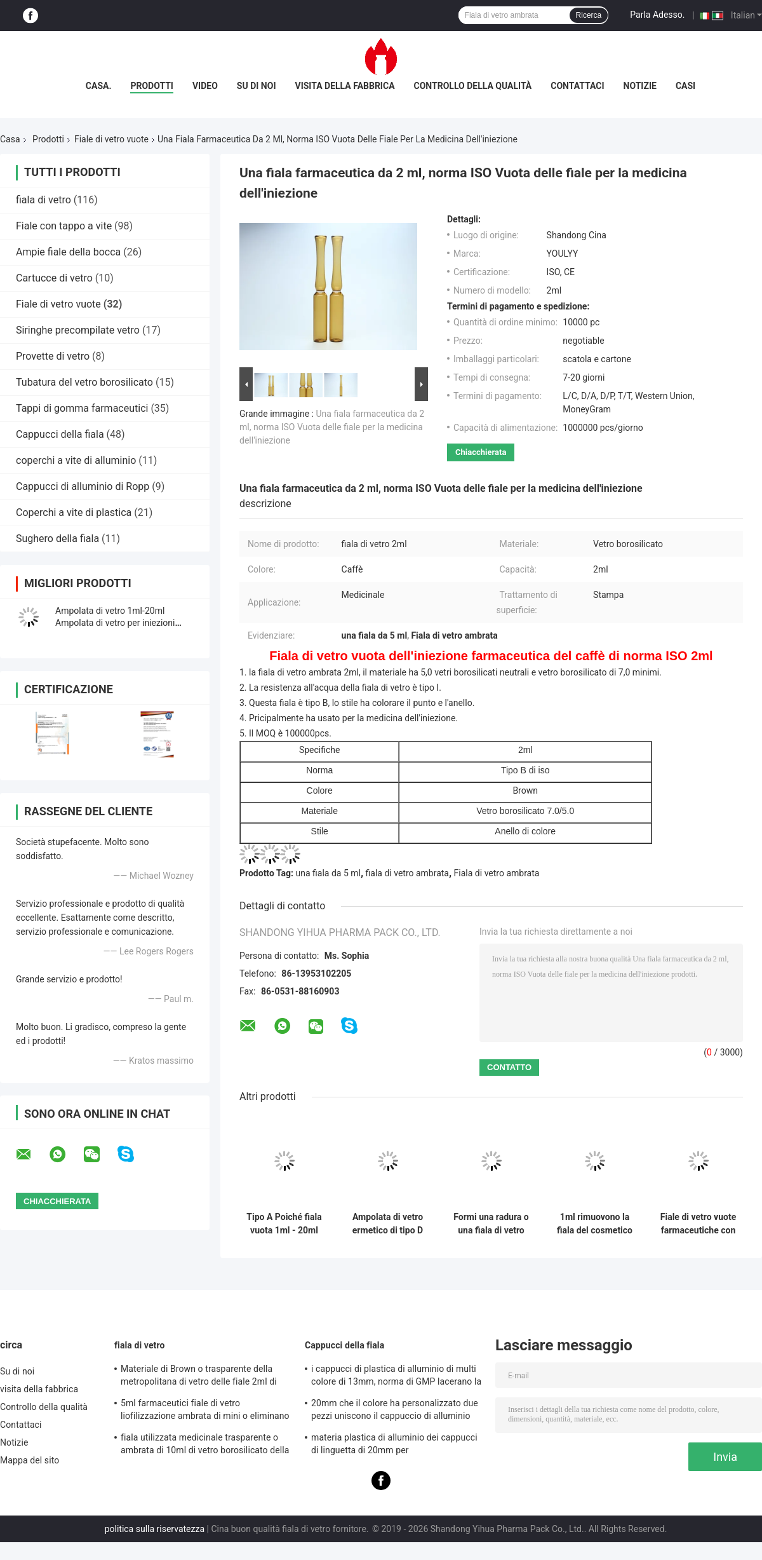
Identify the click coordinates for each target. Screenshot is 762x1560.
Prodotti (151, 86)
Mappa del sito (29, 1460)
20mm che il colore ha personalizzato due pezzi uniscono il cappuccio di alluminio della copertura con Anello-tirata (394, 1411)
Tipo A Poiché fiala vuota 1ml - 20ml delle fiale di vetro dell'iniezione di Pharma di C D (283, 1224)
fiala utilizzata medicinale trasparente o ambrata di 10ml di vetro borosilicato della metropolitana (205, 1445)
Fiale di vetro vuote (111, 139)
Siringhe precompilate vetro (78, 330)
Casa (10, 139)
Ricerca (589, 15)
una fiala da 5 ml (328, 873)
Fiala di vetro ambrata (497, 873)
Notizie (640, 86)
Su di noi (256, 86)
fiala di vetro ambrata (407, 873)
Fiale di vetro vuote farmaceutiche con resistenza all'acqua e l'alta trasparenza (698, 1224)
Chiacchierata (480, 452)
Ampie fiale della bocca (68, 252)
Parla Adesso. (657, 15)
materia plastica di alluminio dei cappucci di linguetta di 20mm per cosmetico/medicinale (394, 1445)
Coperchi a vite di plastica (73, 512)
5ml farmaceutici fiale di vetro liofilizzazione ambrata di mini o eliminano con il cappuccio (205, 1411)
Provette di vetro (53, 356)
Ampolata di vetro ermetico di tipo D (387, 1223)
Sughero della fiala (57, 538)
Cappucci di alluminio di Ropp (82, 486)
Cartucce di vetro (54, 278)
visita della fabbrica (344, 86)
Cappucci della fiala (60, 434)
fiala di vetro (43, 200)
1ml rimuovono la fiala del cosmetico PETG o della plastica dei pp (594, 1224)
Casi (685, 86)
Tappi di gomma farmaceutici (82, 408)
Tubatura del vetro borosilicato (84, 382)
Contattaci (577, 86)
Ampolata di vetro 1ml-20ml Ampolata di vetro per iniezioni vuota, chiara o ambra (115, 623)
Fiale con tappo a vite (64, 226)
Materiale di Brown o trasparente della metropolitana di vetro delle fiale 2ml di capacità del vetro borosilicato (199, 1377)
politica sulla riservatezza (154, 1529)
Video (205, 86)
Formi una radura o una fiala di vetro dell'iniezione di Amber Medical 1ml (490, 1224)
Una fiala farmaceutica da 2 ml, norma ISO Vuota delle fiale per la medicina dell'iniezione (331, 427)
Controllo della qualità (473, 86)
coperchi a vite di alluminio (76, 460)
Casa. (99, 86)
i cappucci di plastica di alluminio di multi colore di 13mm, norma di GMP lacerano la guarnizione (396, 1377)
